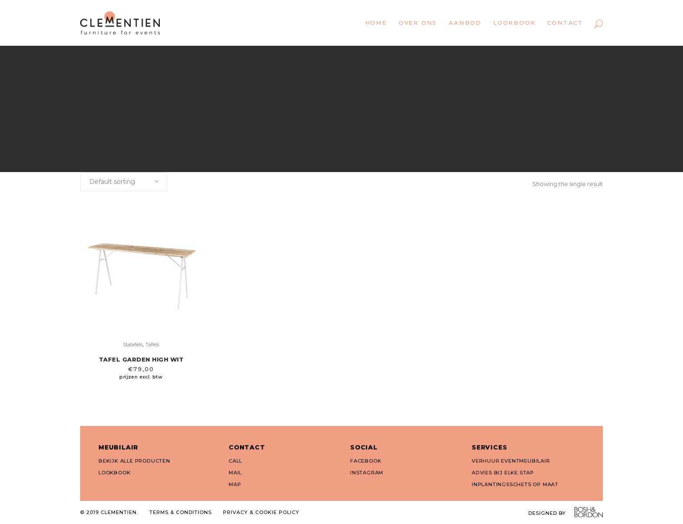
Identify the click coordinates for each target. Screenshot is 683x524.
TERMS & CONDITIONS (180, 512)
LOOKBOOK (114, 473)
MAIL (235, 473)
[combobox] (123, 181)
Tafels (152, 344)
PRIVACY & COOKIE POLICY (261, 512)
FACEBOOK (365, 461)
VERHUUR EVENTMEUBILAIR (511, 461)
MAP (235, 484)
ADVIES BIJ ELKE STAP (503, 473)
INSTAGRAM (366, 473)
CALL (235, 461)
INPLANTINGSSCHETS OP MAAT (515, 484)
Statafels (132, 344)
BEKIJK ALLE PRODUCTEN (134, 461)
